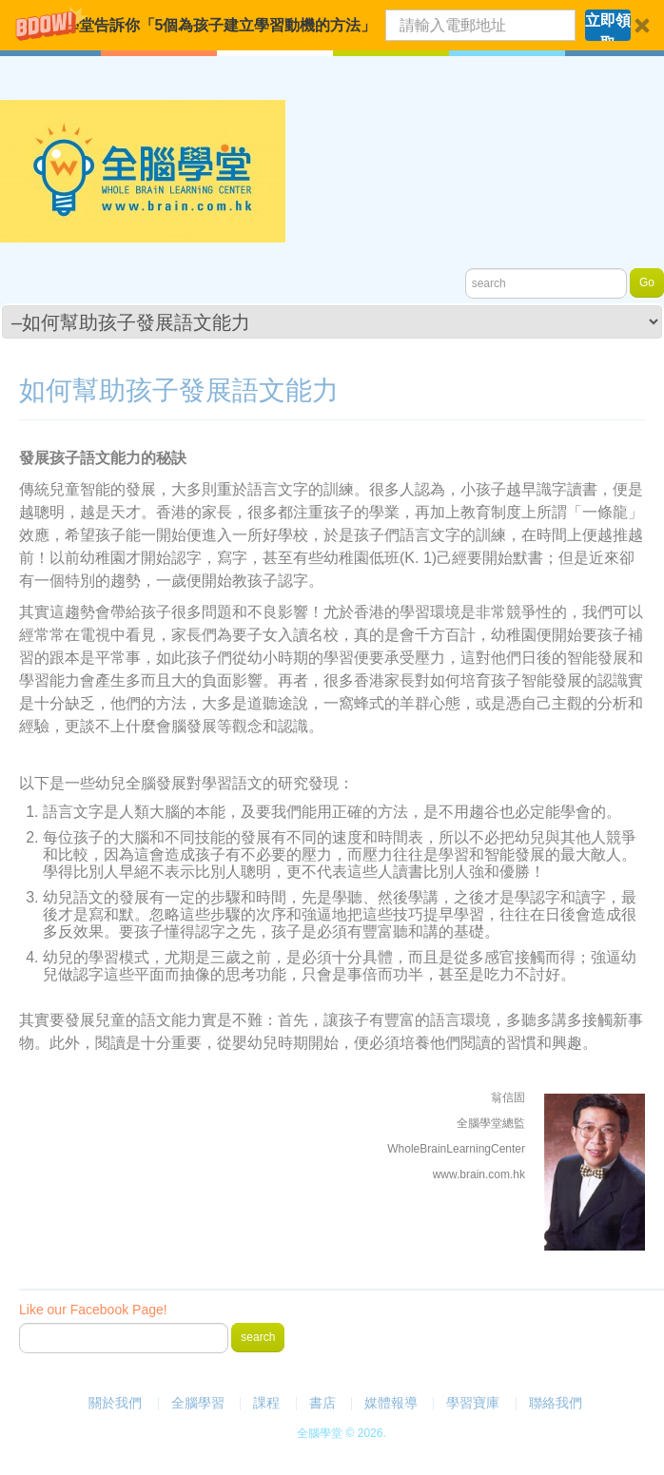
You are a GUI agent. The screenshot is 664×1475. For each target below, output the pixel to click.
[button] (332, 25)
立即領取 (608, 26)
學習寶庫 (472, 1402)
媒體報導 (391, 1402)
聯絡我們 (555, 1402)
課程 (266, 1402)
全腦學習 (198, 1402)
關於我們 (115, 1402)
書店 (322, 1402)
